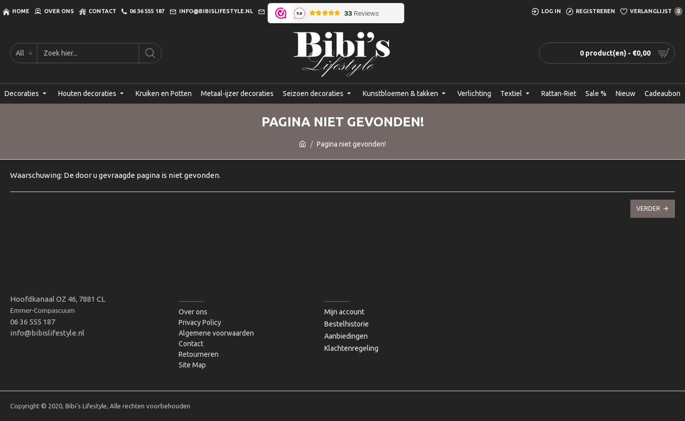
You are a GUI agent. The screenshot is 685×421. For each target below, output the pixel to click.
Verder (648, 208)
